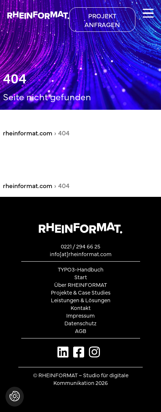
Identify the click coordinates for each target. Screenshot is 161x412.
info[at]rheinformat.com (81, 254)
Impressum (80, 315)
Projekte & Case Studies (81, 292)
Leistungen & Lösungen (81, 300)
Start (80, 277)
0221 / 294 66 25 (80, 246)
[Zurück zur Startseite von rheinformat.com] (34, 13)
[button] (14, 400)
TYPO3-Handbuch (81, 269)
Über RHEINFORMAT (80, 284)
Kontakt (81, 307)
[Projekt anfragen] (102, 19)
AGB (80, 330)
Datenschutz (80, 323)
